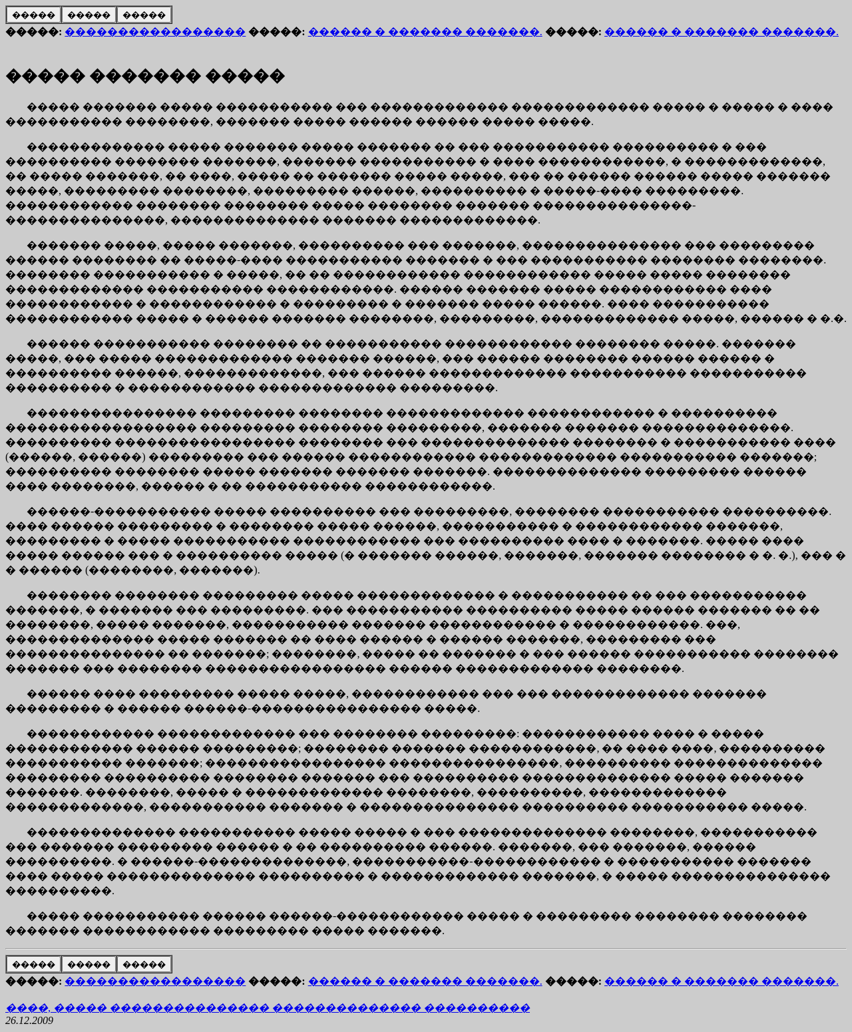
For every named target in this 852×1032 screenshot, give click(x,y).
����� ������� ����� (145, 76)
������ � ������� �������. (425, 31)
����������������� (155, 31)
